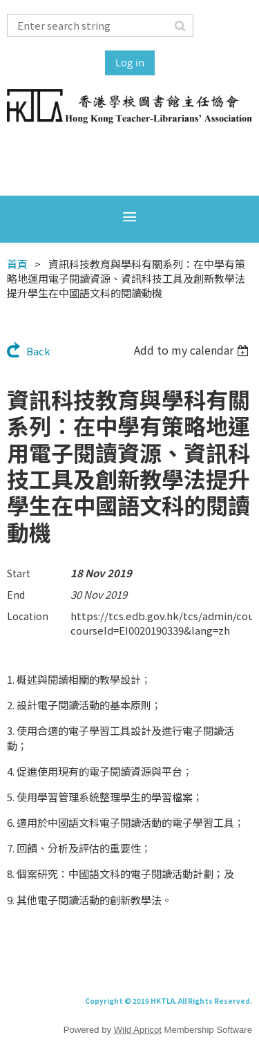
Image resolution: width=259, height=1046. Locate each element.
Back (38, 351)
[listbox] (193, 350)
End (16, 594)
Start (18, 573)
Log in (129, 62)
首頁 (17, 263)
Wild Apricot (138, 1030)
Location (27, 616)
